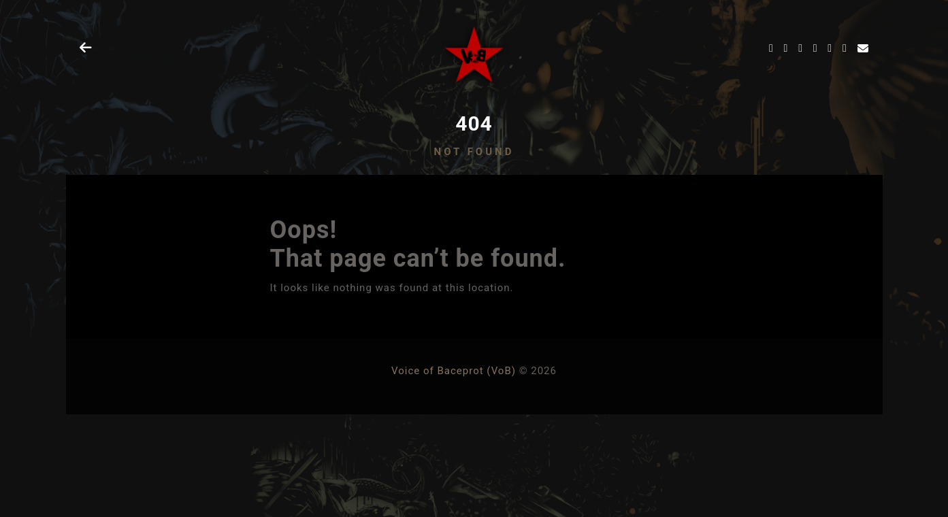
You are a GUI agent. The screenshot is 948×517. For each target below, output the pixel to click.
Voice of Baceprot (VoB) (453, 371)
